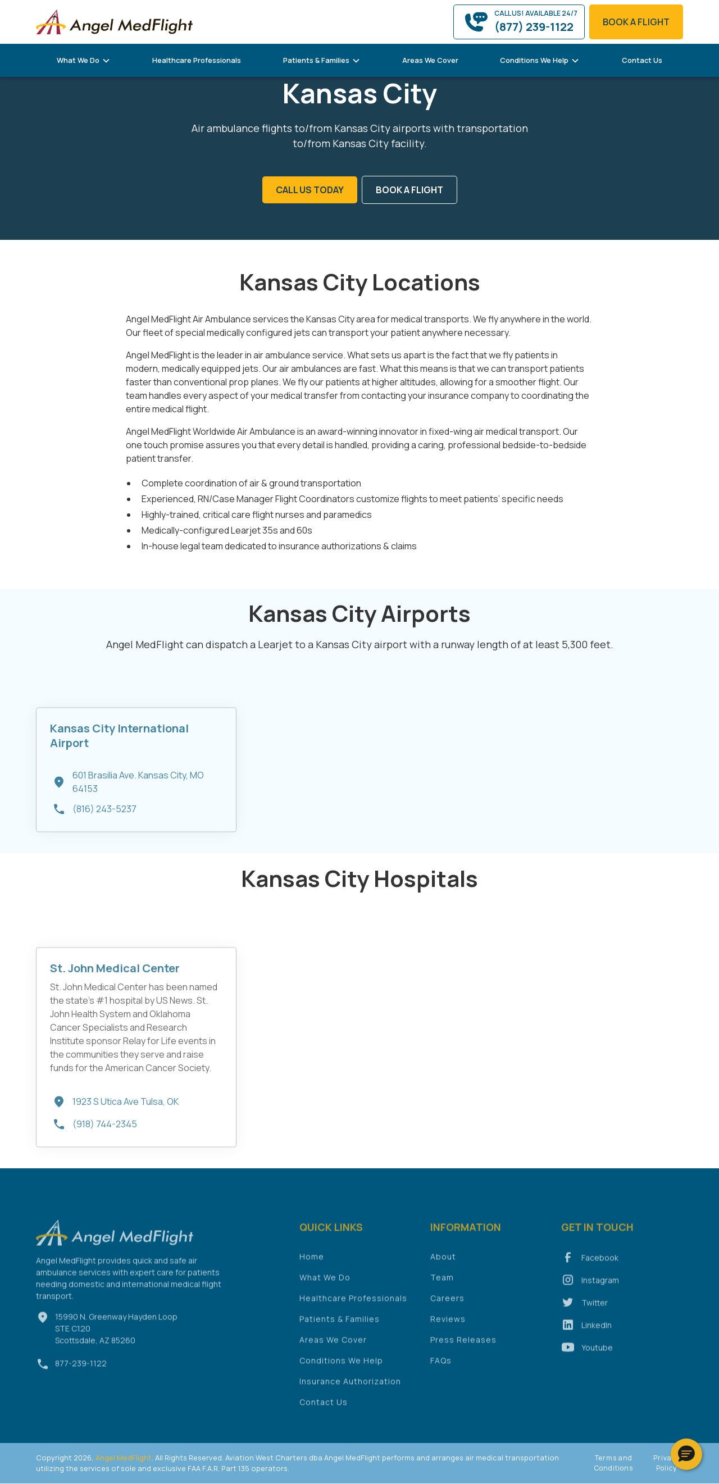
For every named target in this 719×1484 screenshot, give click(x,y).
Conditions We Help (341, 1365)
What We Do (325, 1282)
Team (442, 1282)
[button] (83, 60)
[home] (114, 22)
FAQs (441, 1365)
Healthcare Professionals (196, 60)
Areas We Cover (430, 60)
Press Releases (463, 1344)
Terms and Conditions (613, 1463)
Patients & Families (339, 1323)
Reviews (448, 1323)
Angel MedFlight (123, 1458)
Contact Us (642, 60)
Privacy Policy (666, 1463)
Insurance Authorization (350, 1386)
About (443, 1261)
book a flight (636, 22)
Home (311, 1261)
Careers (447, 1303)
